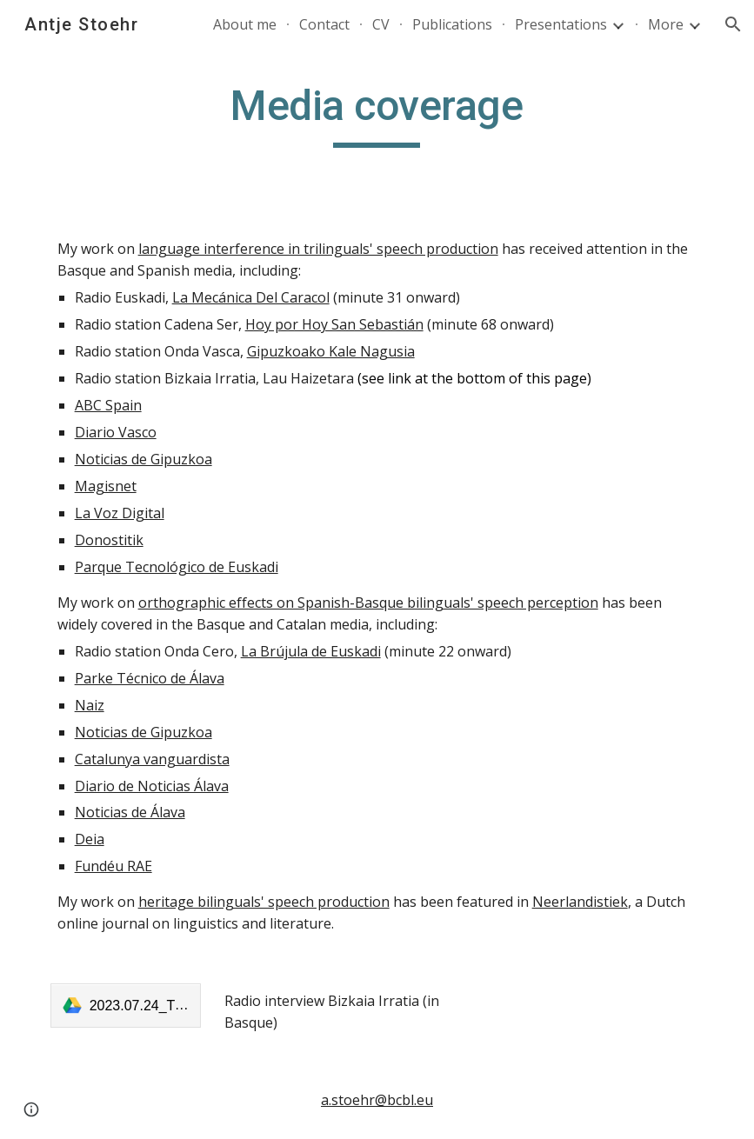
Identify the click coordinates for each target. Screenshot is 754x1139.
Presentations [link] (561, 24)
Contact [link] (324, 24)
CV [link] (381, 24)
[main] (377, 114)
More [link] (666, 24)
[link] (126, 1005)
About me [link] (245, 24)
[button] (733, 24)
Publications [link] (452, 24)
